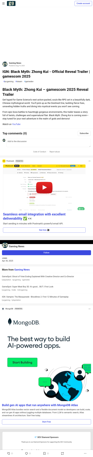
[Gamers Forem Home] (11, 3)
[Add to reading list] (46, 453)
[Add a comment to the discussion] (48, 143)
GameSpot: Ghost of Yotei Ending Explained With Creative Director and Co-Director (46, 278)
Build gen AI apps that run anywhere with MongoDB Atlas (40, 405)
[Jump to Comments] (28, 453)
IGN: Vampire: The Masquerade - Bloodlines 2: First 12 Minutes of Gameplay (46, 298)
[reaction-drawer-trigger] (10, 453)
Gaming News (15, 63)
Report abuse (55, 152)
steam (18, 81)
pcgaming (8, 81)
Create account (83, 3)
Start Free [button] (46, 422)
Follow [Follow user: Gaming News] (46, 252)
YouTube (16, 124)
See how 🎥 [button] (44, 230)
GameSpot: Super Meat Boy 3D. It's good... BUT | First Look (46, 288)
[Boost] (62, 453)
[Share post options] (85, 453)
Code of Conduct (39, 152)
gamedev (28, 81)
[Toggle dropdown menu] (90, 161)
